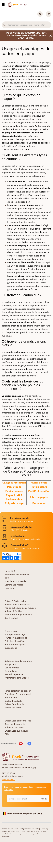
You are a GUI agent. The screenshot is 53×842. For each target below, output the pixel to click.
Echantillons (11, 671)
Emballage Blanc (13, 707)
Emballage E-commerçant (18, 694)
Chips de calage (14, 503)
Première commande (15, 581)
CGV (7, 578)
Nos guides (10, 664)
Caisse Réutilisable (14, 704)
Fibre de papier (39, 497)
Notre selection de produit (18, 690)
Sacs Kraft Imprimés (15, 724)
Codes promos (12, 667)
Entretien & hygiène (15, 641)
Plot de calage (39, 486)
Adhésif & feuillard (14, 611)
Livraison (9, 588)
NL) (40, 813)
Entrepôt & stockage (15, 634)
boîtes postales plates (33, 242)
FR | (35, 813)
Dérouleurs (39, 503)
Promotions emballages (17, 677)
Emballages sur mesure (16, 730)
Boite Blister (11, 697)
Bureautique (11, 647)
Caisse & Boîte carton (16, 601)
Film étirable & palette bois (18, 614)
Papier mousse (14, 491)
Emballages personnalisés (18, 720)
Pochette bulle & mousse (17, 604)
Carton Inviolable (13, 700)
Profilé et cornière (38, 491)
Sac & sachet (11, 618)
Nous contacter (8, 779)
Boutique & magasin (15, 644)
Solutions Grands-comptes (18, 660)
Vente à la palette (14, 674)
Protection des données (17, 574)
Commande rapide (14, 584)
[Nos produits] (3, 4)
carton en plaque (13, 105)
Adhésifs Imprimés (14, 727)
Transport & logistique (16, 637)
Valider (44, 799)
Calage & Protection (14, 482)
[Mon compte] (40, 14)
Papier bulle (14, 486)
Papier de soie (39, 482)
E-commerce (11, 631)
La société (10, 571)
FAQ (7, 734)
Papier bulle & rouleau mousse (20, 607)
